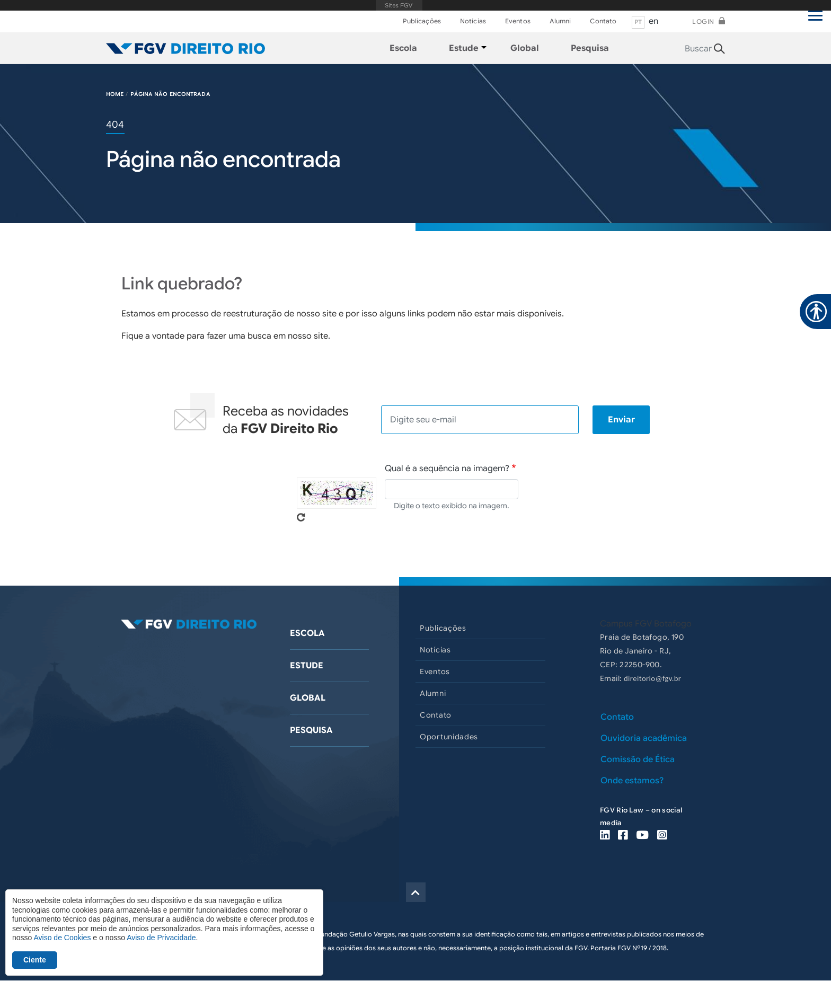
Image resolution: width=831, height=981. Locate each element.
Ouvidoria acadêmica (643, 738)
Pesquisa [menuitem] (590, 48)
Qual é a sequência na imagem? (447, 468)
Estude (306, 665)
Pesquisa (311, 730)
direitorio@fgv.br (652, 678)
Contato (603, 21)
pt (638, 21)
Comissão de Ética (637, 759)
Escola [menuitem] (403, 48)
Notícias (473, 21)
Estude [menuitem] (464, 48)
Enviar (621, 419)
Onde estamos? (632, 780)
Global (307, 698)
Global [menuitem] (524, 48)
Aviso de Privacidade (161, 937)
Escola (307, 633)
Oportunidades (449, 736)
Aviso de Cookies (62, 937)
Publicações (422, 21)
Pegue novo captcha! (301, 517)
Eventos (518, 21)
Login (703, 21)
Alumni (560, 21)
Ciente (34, 960)
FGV (399, 5)
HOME (114, 94)
